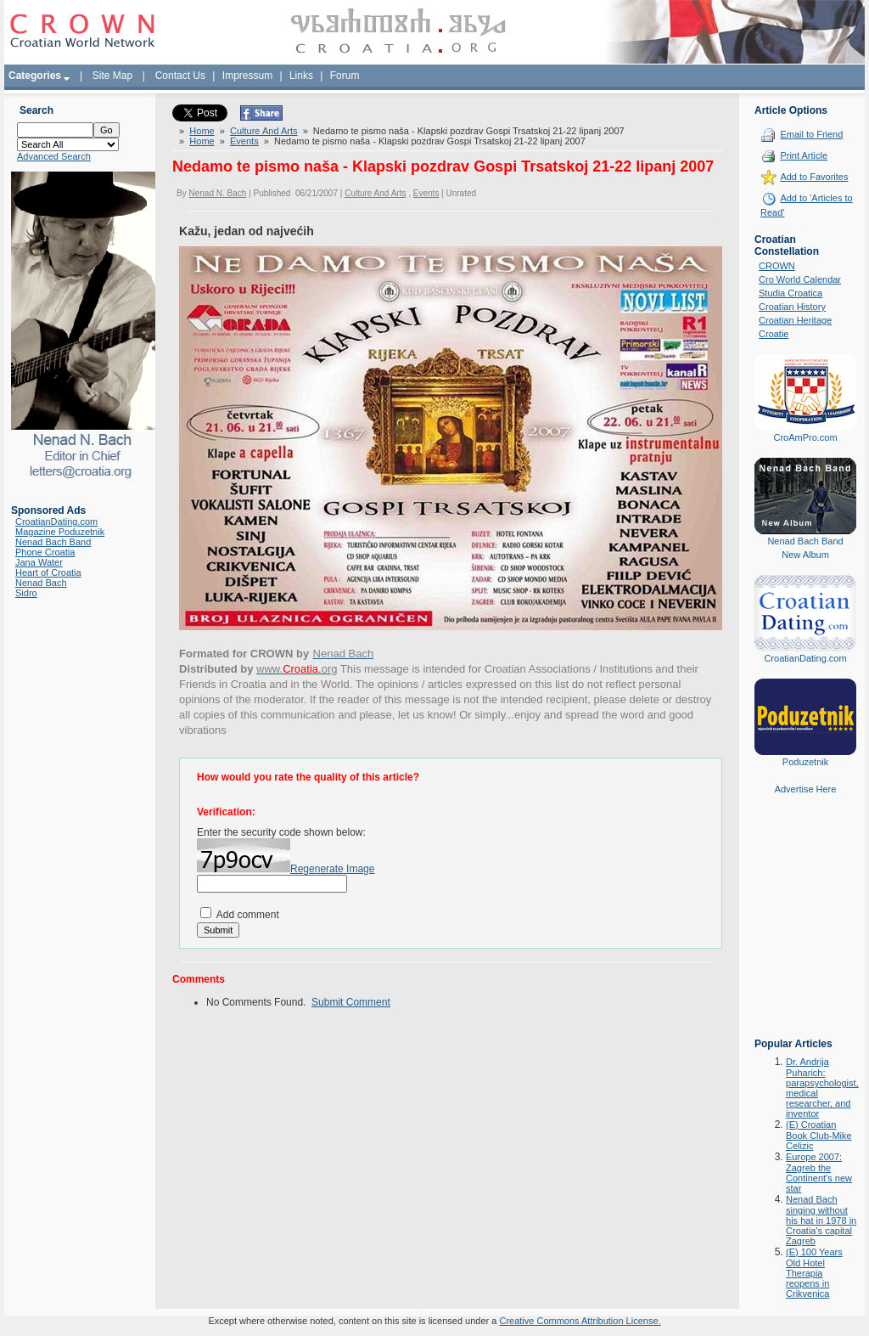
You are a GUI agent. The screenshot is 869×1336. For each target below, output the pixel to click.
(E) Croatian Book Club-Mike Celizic (819, 1135)
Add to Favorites (814, 177)
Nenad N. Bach (217, 193)
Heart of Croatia (48, 572)
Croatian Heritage (795, 320)
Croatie (773, 334)
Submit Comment (350, 1002)
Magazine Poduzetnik (59, 532)
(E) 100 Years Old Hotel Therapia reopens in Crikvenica (814, 1273)
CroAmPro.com (805, 437)
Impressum (247, 76)
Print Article (803, 155)
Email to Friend (811, 134)
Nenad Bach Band (53, 542)
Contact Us (180, 76)
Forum (345, 76)
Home (201, 131)
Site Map (112, 76)
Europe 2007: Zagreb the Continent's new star (819, 1172)
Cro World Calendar (800, 279)
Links (301, 76)
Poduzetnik (805, 762)
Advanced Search (54, 156)
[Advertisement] (805, 928)
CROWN (777, 266)
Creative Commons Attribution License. (579, 1321)
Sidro (26, 593)
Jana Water (39, 562)
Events (244, 141)
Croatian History (792, 307)
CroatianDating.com (56, 521)
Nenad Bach (41, 583)
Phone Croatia (45, 552)
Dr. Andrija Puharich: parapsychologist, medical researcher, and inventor (822, 1088)
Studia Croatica (790, 293)
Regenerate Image (332, 869)
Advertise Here (806, 789)
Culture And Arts (264, 131)
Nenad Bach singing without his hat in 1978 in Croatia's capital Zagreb (821, 1220)
